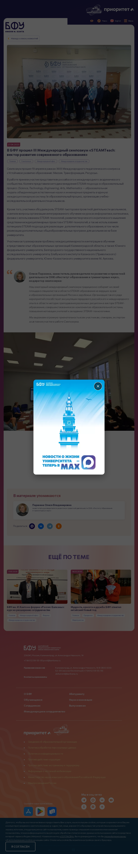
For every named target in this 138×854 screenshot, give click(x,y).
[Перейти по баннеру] (69, 427)
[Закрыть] (98, 386)
